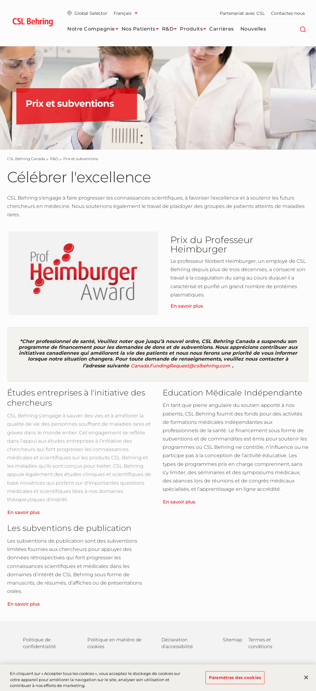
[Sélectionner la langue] (127, 13)
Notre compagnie (94, 29)
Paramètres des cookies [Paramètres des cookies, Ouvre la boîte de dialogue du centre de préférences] (235, 679)
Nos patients (142, 29)
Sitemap (232, 640)
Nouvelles (253, 29)
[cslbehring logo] (32, 23)
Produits (194, 29)
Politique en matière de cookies (114, 643)
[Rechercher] (302, 29)
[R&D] (54, 158)
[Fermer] (306, 680)
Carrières (221, 29)
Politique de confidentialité (39, 643)
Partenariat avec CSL (242, 13)
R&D (171, 29)
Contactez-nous (288, 13)
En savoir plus (187, 306)
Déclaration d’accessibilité (177, 643)
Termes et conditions (260, 643)
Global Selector (87, 13)
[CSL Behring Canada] (26, 158)
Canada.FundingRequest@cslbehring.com (180, 366)
